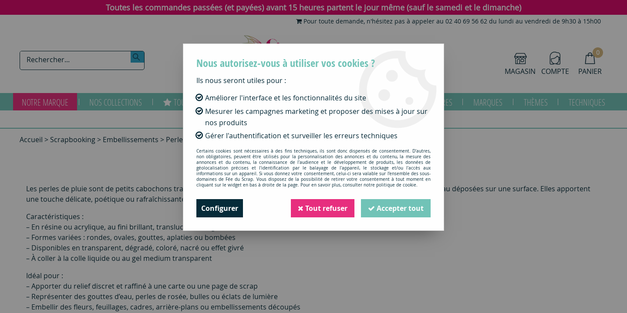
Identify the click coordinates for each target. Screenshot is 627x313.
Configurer (219, 208)
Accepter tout (396, 208)
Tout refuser (322, 208)
